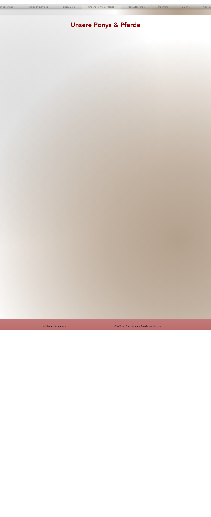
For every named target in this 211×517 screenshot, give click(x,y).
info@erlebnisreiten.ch (54, 326)
